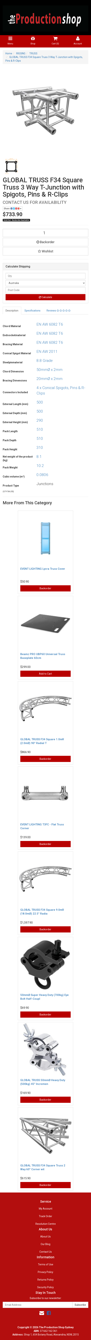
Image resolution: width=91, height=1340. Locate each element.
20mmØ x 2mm (50, 379)
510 (40, 429)
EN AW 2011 (47, 351)
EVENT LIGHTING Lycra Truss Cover (42, 568)
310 (40, 447)
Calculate (45, 297)
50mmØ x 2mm (50, 369)
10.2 (40, 466)
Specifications (32, 310)
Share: (12, 208)
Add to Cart (45, 673)
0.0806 (42, 475)
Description (12, 310)
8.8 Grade (45, 360)
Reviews (58, 310)
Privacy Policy (45, 1272)
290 (40, 420)
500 (40, 402)
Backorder (45, 242)
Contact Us (45, 1251)
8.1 (39, 456)
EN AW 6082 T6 (50, 324)
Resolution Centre (45, 1223)
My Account (45, 1208)
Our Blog (45, 1244)
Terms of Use (45, 1264)
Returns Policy (45, 1279)
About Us (45, 1236)
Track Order (45, 1216)
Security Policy (45, 1287)
